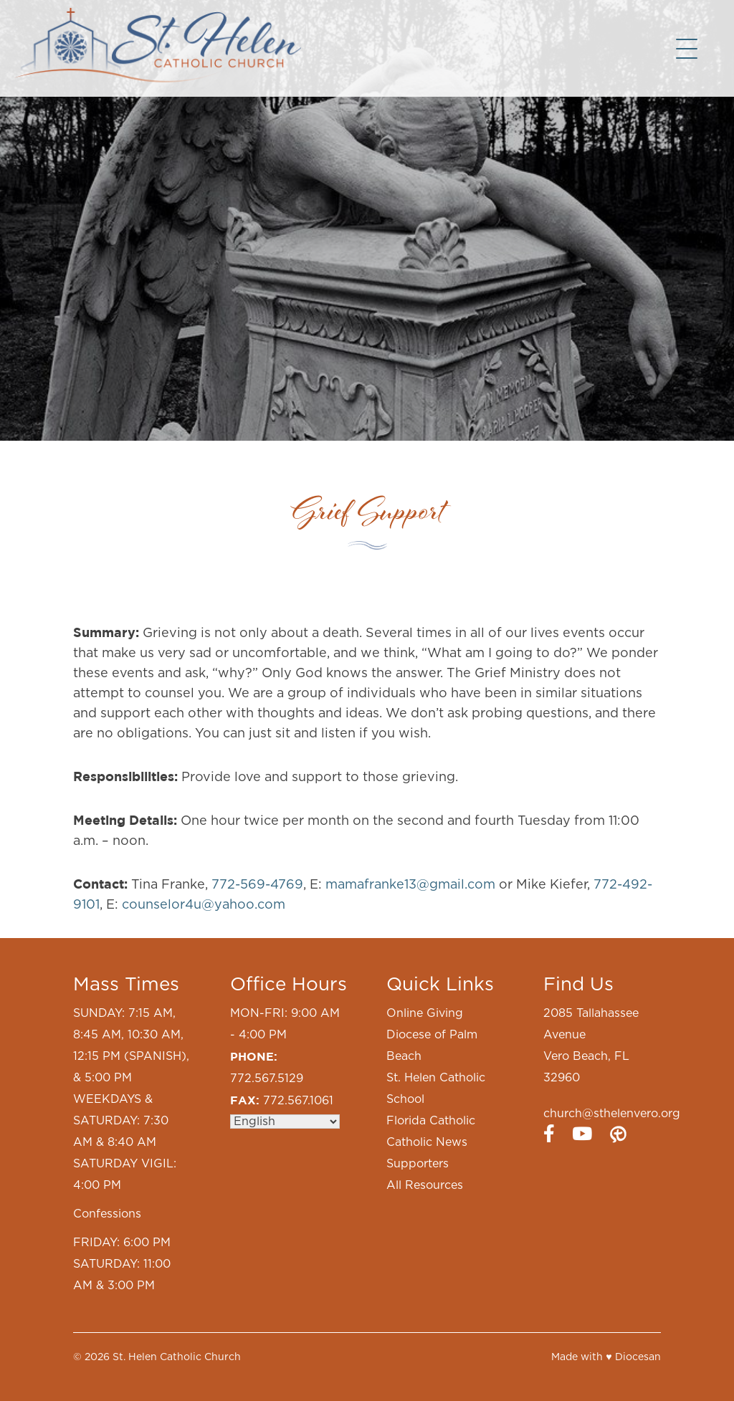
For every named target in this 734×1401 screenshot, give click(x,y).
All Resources (424, 1185)
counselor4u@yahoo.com (203, 905)
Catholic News (426, 1142)
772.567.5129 (266, 1078)
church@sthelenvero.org (611, 1113)
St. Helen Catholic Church (177, 1357)
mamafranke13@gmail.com (410, 885)
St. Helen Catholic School (435, 1088)
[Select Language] (285, 1121)
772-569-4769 (257, 885)
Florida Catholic (430, 1121)
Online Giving (424, 1013)
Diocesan (638, 1357)
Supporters (417, 1164)
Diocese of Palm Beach (431, 1045)
